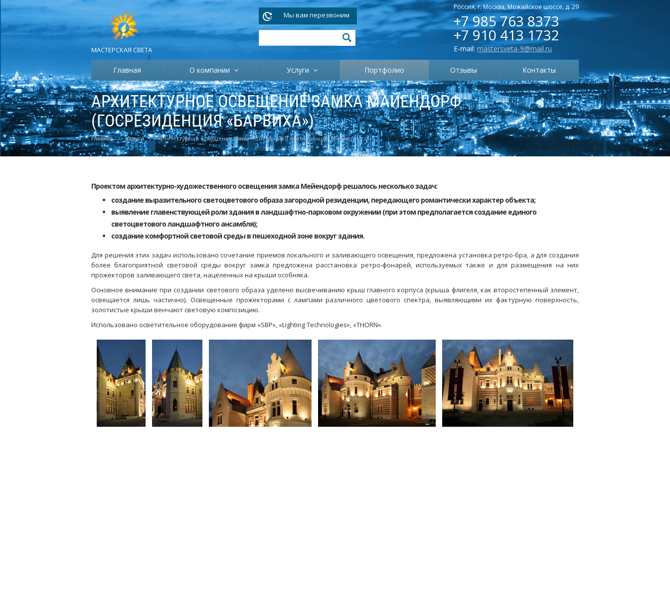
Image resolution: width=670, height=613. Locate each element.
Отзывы (463, 70)
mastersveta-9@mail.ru (514, 48)
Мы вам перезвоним (316, 14)
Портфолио (384, 70)
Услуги (300, 70)
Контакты (539, 70)
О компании (211, 70)
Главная (127, 70)
